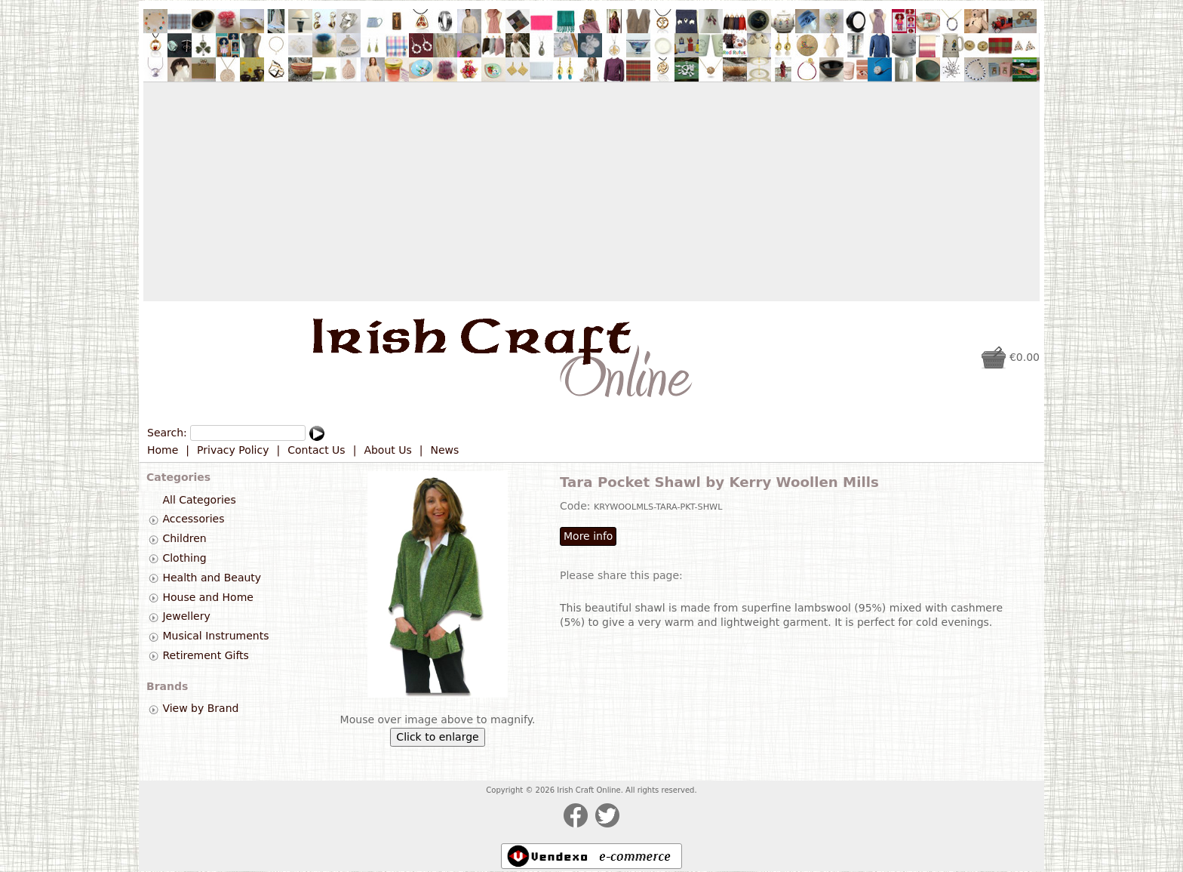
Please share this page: (621, 575)
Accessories (193, 519)
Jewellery (186, 617)
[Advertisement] (591, 191)
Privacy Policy (233, 450)
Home (162, 450)
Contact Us (316, 450)
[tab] (153, 519)
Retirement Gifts (205, 655)
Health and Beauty (211, 578)
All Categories (198, 500)
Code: (577, 506)
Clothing (184, 558)
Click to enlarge (437, 737)
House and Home (207, 597)
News (445, 450)
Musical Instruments (215, 636)
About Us (387, 450)
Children (184, 538)
